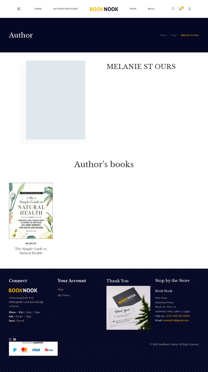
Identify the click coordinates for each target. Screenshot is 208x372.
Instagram (10, 339)
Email (14, 339)
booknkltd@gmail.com (176, 320)
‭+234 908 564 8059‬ (177, 316)
